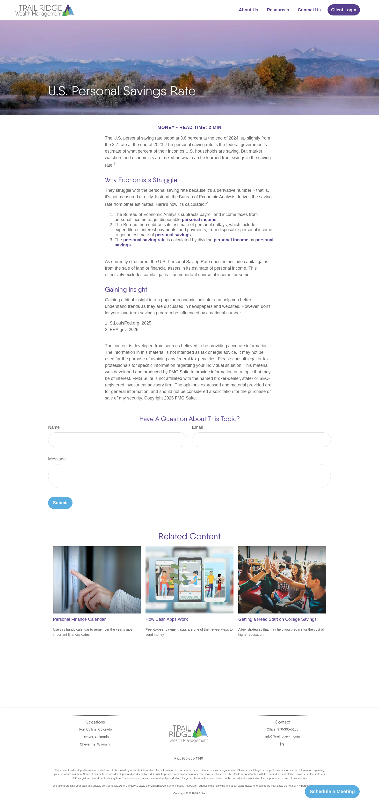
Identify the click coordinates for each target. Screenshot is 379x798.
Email (197, 427)
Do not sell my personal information (304, 785)
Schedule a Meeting (332, 791)
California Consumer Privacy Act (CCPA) (174, 785)
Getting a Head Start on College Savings (277, 619)
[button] (248, 10)
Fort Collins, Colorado (95, 729)
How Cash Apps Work (167, 619)
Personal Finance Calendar (79, 619)
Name (54, 427)
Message (57, 459)
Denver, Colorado (95, 737)
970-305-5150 (287, 729)
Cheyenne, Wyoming (95, 744)
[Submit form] (60, 503)
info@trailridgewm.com (282, 742)
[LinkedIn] (282, 744)
